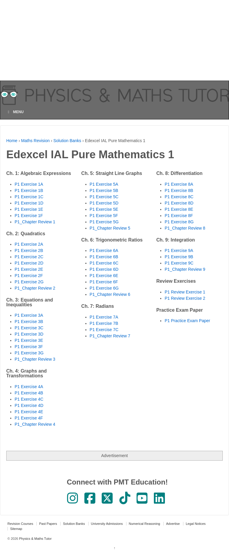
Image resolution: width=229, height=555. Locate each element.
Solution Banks (67, 140)
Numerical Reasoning (144, 523)
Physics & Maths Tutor (35, 538)
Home (11, 140)
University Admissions (107, 523)
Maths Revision (35, 140)
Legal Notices (196, 523)
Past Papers (48, 523)
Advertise (173, 523)
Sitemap (16, 529)
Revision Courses (20, 523)
